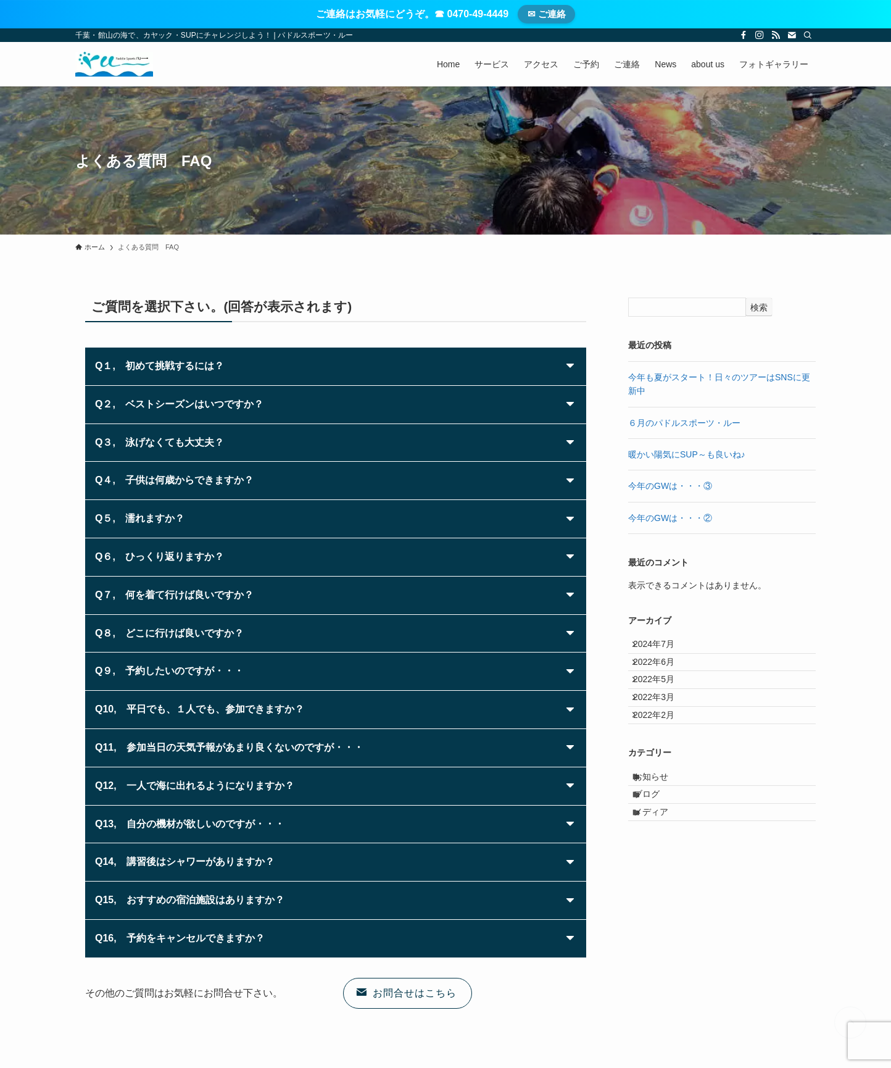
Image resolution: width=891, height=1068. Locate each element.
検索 (759, 307)
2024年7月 (661, 648)
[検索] (808, 35)
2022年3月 (661, 725)
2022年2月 (661, 751)
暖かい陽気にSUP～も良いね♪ (686, 454)
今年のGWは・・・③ (670, 486)
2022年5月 (661, 699)
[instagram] (760, 35)
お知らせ (661, 820)
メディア (661, 872)
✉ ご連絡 (547, 14)
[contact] (792, 35)
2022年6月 (661, 673)
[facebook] (744, 35)
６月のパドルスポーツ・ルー (684, 423)
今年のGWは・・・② (670, 518)
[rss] (776, 35)
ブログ (656, 846)
